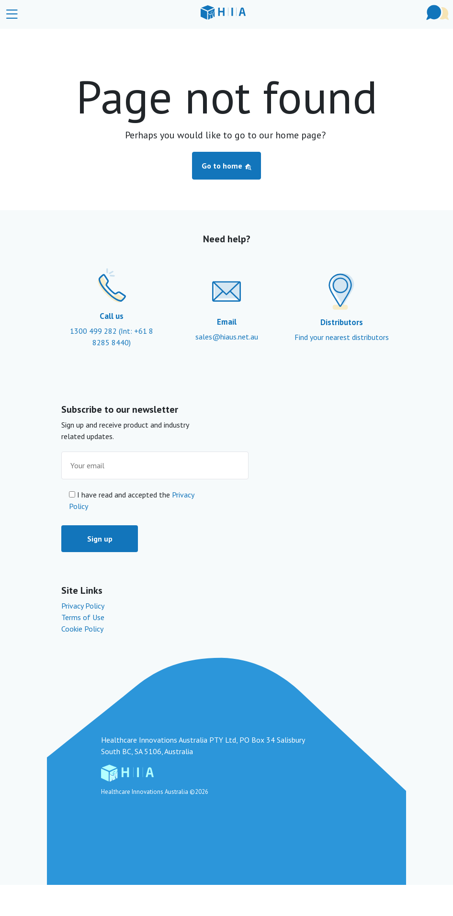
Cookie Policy (82, 628)
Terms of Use (82, 617)
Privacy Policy (82, 606)
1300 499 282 (94, 331)
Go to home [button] (227, 165)
